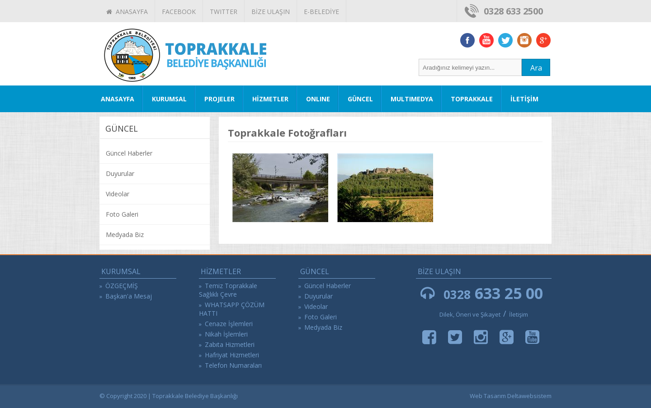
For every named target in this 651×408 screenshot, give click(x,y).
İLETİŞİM (524, 99)
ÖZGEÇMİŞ (121, 285)
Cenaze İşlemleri (229, 323)
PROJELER (219, 99)
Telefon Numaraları (233, 365)
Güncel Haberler (129, 153)
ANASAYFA (127, 11)
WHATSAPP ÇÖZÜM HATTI (231, 309)
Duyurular (120, 173)
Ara (536, 68)
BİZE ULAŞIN (270, 11)
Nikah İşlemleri (226, 334)
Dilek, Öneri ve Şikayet (469, 314)
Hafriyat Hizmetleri (232, 355)
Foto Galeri (122, 214)
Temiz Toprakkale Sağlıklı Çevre (228, 290)
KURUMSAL (169, 99)
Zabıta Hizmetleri (230, 344)
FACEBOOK (179, 11)
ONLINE (318, 99)
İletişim (518, 314)
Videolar (117, 194)
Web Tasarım (488, 396)
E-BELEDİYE (321, 11)
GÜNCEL (360, 99)
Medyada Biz (125, 234)
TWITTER (223, 11)
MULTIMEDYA (412, 99)
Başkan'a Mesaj (128, 296)
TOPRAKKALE (472, 99)
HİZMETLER (270, 99)
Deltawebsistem (529, 396)
